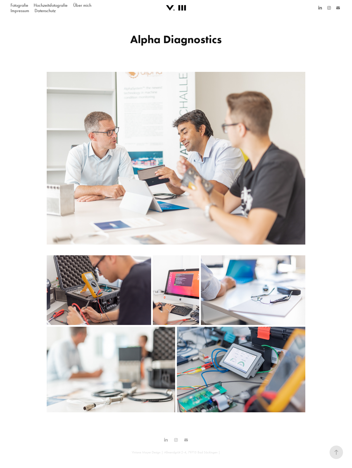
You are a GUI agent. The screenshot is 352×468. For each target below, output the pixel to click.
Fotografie (19, 5)
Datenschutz (45, 10)
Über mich (82, 5)
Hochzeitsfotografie (51, 5)
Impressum (20, 10)
